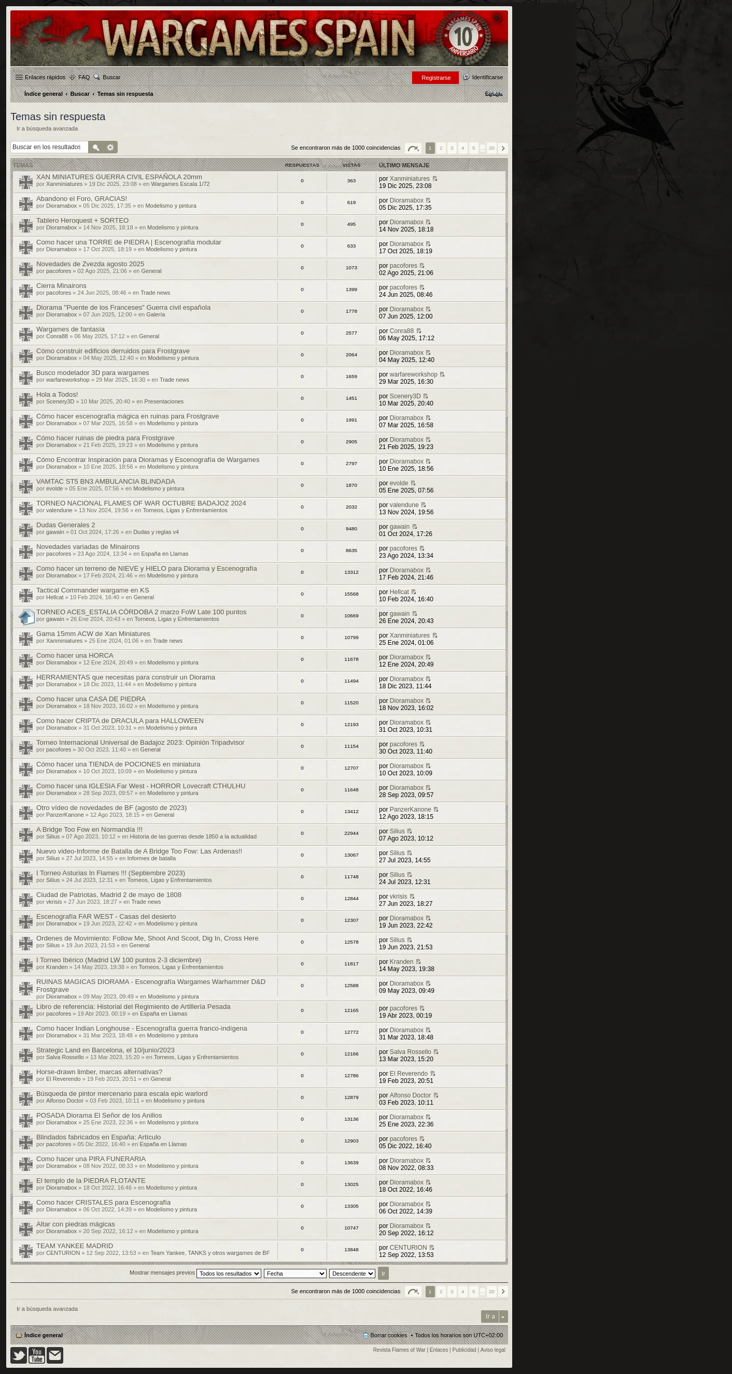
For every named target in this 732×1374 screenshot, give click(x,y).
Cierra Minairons (61, 286)
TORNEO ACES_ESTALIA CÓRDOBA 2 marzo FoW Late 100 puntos (141, 612)
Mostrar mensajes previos (195, 1272)
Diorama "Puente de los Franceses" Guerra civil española (123, 307)
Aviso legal (493, 1350)
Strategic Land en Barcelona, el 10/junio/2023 (105, 1050)
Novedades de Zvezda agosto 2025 (90, 264)
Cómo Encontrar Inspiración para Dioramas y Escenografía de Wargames (148, 460)
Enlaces (439, 1350)
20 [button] (492, 148)
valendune (59, 510)
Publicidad (464, 1350)
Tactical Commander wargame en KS (92, 590)
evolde (54, 488)
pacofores (58, 271)
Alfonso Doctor (64, 1100)
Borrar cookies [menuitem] (389, 1335)
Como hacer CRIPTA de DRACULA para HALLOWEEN (120, 721)
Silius (53, 836)
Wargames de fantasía (70, 329)
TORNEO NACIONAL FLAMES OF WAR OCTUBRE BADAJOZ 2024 (141, 503)
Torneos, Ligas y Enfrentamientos (185, 510)
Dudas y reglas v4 (156, 532)
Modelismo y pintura (170, 206)
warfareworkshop (68, 380)
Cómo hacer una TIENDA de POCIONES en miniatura (118, 764)
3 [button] (452, 148)
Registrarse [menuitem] (436, 78)
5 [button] (473, 148)
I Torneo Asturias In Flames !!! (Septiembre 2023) (110, 873)
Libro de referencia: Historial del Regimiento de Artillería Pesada (133, 1006)
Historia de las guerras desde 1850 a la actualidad (193, 836)
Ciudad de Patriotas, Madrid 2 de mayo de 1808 (108, 895)
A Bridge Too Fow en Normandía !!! (89, 829)
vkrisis (54, 902)
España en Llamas (164, 554)
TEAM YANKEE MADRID (74, 1246)
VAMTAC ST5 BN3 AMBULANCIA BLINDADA (105, 481)
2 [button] (441, 148)
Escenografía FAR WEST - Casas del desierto (106, 916)
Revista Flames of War (399, 1350)
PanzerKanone (65, 815)
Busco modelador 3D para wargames (92, 373)
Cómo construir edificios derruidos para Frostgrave (113, 351)
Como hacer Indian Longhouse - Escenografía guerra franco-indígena (141, 1028)
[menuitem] (494, 94)
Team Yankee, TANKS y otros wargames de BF (210, 1253)
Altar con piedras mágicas (75, 1224)
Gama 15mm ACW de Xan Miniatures (93, 634)
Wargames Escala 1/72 (180, 184)
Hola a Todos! (57, 394)
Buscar (111, 77)
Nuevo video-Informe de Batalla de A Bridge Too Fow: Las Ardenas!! (139, 851)
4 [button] (462, 148)
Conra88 (57, 336)
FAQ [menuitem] (84, 77)
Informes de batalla (152, 858)
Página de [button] (413, 148)
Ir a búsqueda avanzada (47, 128)
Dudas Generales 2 (65, 525)
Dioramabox (61, 206)
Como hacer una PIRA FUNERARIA (91, 1159)
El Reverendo (63, 1079)
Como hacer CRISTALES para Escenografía (103, 1202)
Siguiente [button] (503, 148)
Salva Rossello (65, 1057)
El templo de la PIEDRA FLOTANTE (91, 1180)
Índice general (43, 1335)
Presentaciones (164, 401)
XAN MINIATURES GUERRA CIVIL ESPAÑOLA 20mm (119, 177)
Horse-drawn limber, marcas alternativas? (99, 1072)
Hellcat (55, 597)
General (151, 271)
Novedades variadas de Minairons (87, 547)
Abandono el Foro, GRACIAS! (81, 199)
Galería (155, 314)
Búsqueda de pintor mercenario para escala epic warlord (122, 1093)
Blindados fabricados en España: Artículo (98, 1137)
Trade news (155, 293)
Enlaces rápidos (45, 77)
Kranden (57, 967)
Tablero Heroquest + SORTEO (82, 220)
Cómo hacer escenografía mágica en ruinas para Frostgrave (127, 416)
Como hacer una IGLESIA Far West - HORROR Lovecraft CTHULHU (141, 786)
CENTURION (63, 1253)
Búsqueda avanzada (111, 147)
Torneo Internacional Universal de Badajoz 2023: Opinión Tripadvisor (140, 742)
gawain (55, 532)
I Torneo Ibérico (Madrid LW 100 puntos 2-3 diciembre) (118, 960)
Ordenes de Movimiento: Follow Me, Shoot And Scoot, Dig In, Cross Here (147, 938)
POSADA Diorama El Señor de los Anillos (99, 1115)
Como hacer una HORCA (75, 655)
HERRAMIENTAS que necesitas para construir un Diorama (125, 677)
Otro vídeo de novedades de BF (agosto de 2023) (111, 808)
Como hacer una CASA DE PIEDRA (91, 699)
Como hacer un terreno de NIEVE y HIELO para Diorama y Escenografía (146, 568)
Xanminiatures (64, 184)
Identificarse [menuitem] (487, 77)
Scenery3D (60, 401)
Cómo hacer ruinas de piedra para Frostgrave (105, 438)
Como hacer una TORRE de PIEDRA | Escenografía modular (128, 242)
